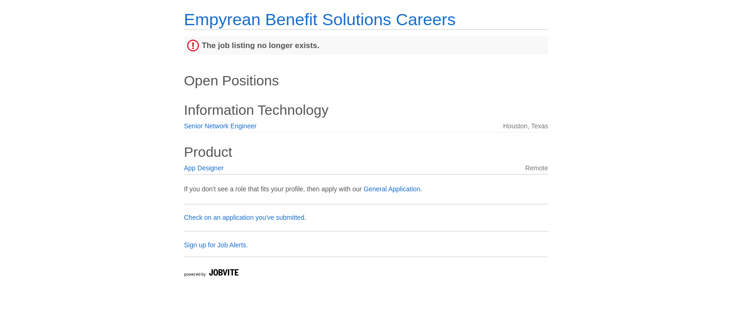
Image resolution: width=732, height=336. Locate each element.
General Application (392, 189)
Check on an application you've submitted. (245, 217)
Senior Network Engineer (220, 126)
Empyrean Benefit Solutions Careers (320, 19)
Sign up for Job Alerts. (216, 245)
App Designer (204, 168)
